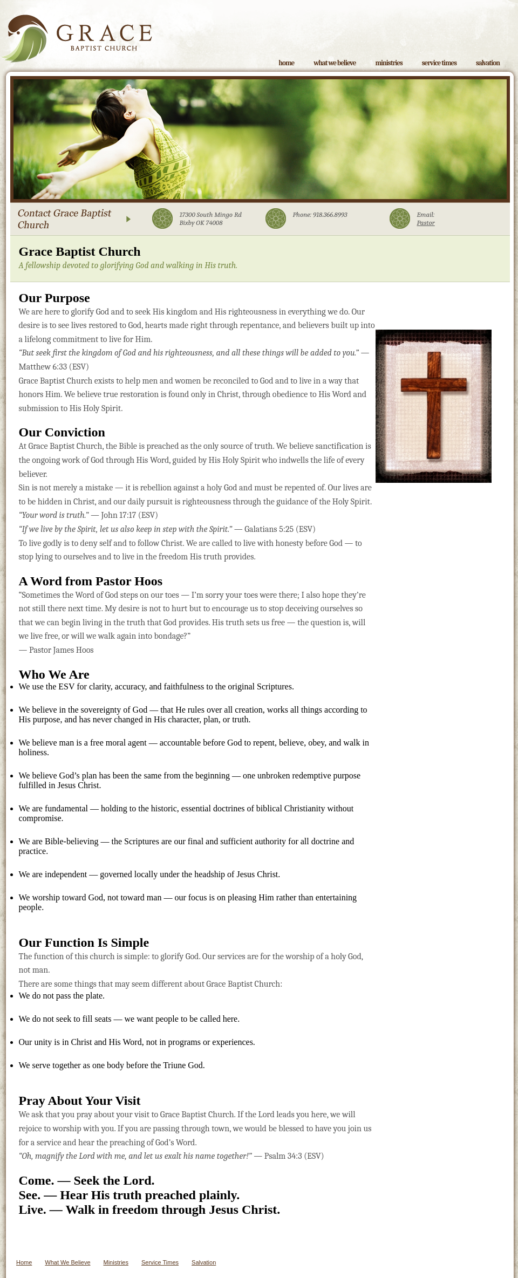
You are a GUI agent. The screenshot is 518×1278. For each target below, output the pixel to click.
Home (286, 63)
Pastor (426, 222)
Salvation (488, 63)
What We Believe (334, 63)
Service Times (439, 63)
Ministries (388, 63)
